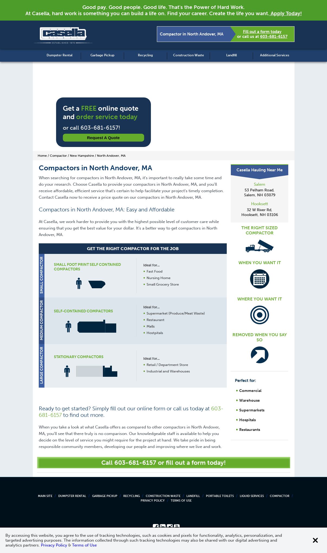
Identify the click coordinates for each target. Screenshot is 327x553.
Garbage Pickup (102, 55)
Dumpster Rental (59, 55)
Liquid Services (252, 496)
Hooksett (259, 203)
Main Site (45, 496)
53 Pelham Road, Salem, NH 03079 (259, 192)
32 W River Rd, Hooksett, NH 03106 (259, 212)
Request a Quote (103, 137)
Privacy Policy (153, 500)
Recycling (145, 55)
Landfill (231, 55)
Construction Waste (188, 55)
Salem (259, 184)
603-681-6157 (273, 36)
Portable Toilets (220, 496)
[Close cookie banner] (315, 540)
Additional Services (274, 55)
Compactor (279, 496)
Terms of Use (181, 500)
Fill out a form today (262, 31)
